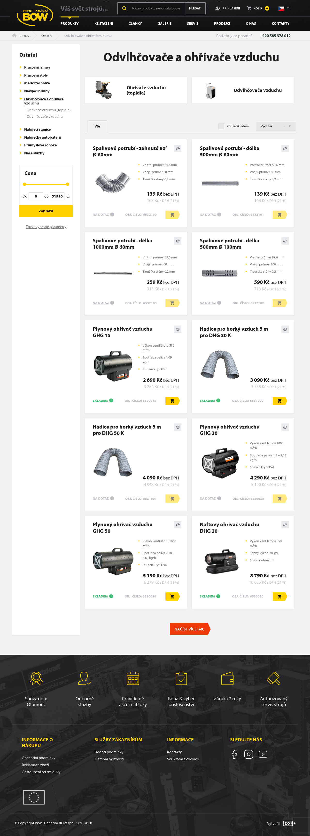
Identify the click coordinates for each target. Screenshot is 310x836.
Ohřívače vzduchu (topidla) (49, 109)
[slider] (24, 184)
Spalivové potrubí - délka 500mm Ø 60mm (229, 151)
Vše (97, 126)
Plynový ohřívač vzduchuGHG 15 (123, 332)
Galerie (164, 23)
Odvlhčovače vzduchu (45, 116)
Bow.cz (20, 35)
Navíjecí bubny (36, 90)
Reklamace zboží (35, 764)
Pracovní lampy (37, 67)
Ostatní (46, 35)
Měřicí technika (37, 82)
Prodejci (222, 23)
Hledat (195, 8)
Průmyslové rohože (40, 145)
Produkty (70, 23)
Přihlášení (227, 8)
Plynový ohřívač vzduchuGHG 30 (230, 429)
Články (135, 23)
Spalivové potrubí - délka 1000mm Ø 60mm (122, 243)
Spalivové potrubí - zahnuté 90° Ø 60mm (130, 151)
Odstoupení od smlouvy (41, 771)
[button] (283, 8)
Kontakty (280, 23)
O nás (251, 23)
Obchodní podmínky (38, 757)
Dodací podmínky (109, 751)
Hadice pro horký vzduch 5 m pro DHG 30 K (234, 332)
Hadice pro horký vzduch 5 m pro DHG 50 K (127, 429)
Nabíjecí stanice (37, 129)
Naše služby (34, 153)
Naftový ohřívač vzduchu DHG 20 (229, 527)
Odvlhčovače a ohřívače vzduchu (43, 101)
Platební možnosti (109, 758)
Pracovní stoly (36, 75)
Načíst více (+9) (189, 629)
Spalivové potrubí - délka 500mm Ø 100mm (229, 243)
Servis (192, 23)
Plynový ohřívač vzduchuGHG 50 (123, 527)
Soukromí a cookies (183, 758)
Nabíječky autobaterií (42, 137)
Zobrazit (46, 210)
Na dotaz (101, 214)
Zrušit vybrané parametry (46, 226)
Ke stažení (103, 23)
